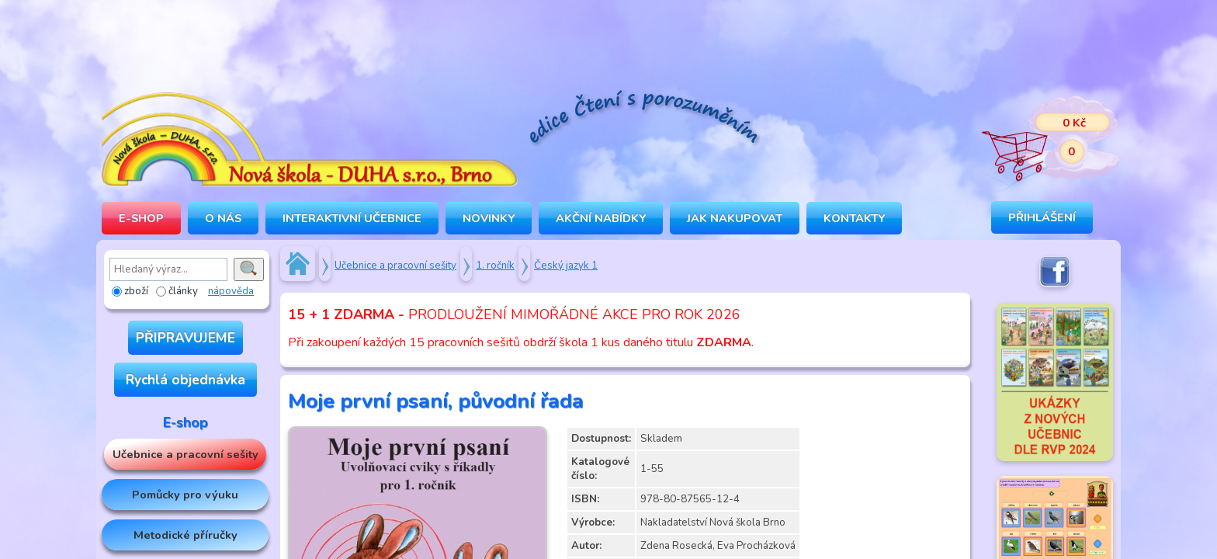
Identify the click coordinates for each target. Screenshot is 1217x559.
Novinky (489, 218)
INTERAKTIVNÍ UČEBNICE (352, 218)
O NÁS (223, 218)
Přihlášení (1042, 217)
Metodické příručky (185, 535)
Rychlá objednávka (185, 379)
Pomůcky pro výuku (185, 494)
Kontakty (854, 218)
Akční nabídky (601, 218)
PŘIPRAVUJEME (185, 337)
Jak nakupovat (734, 218)
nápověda (231, 291)
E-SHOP (141, 218)
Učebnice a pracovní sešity (185, 454)
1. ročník (495, 266)
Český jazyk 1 (566, 266)
